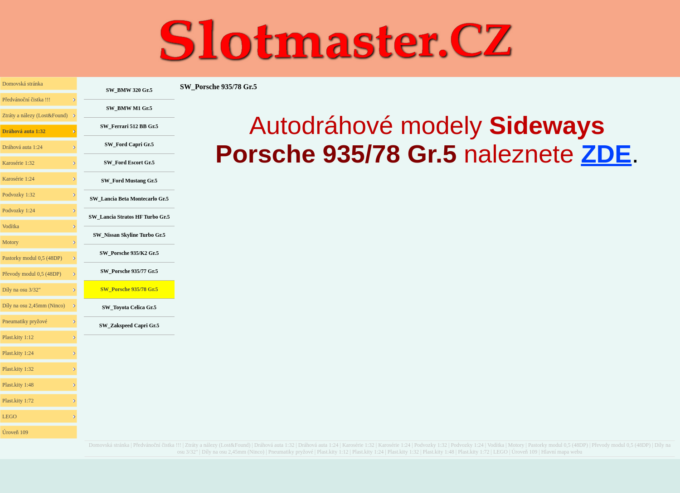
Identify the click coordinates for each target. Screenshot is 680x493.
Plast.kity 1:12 (332, 452)
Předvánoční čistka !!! (157, 445)
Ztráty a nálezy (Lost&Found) (217, 445)
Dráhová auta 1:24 (318, 445)
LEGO (500, 452)
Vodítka (495, 445)
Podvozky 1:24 (467, 445)
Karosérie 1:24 (394, 445)
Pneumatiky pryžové (290, 452)
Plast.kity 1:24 (368, 452)
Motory (516, 445)
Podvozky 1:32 (430, 445)
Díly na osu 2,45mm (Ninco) (233, 452)
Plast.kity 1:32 (403, 452)
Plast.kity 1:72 (473, 452)
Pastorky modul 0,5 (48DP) (558, 445)
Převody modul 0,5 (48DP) (621, 445)
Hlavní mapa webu (562, 452)
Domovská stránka (109, 445)
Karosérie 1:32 (358, 445)
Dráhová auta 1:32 (274, 445)
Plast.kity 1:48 (438, 452)
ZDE (606, 153)
